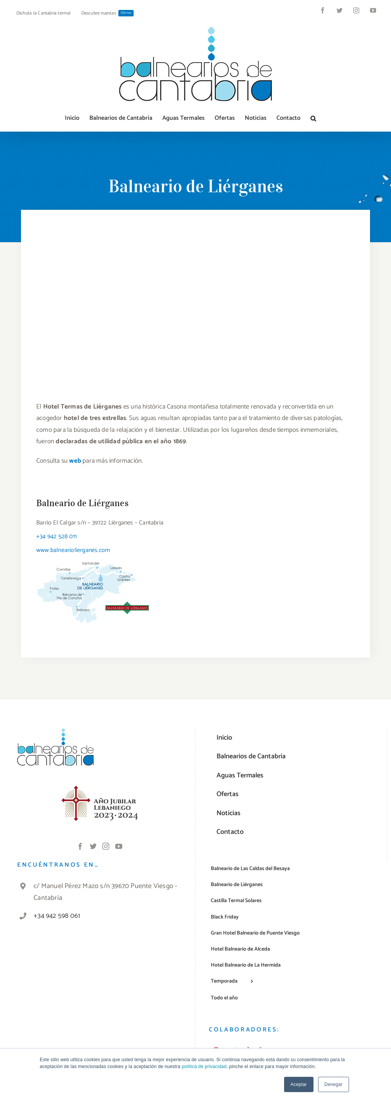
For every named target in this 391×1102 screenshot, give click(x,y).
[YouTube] (118, 846)
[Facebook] (80, 846)
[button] (313, 118)
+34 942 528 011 (56, 536)
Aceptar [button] (299, 1084)
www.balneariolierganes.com (73, 550)
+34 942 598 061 (57, 916)
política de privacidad (204, 1066)
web (75, 460)
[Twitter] (93, 846)
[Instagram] (105, 846)
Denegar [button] (334, 1084)
